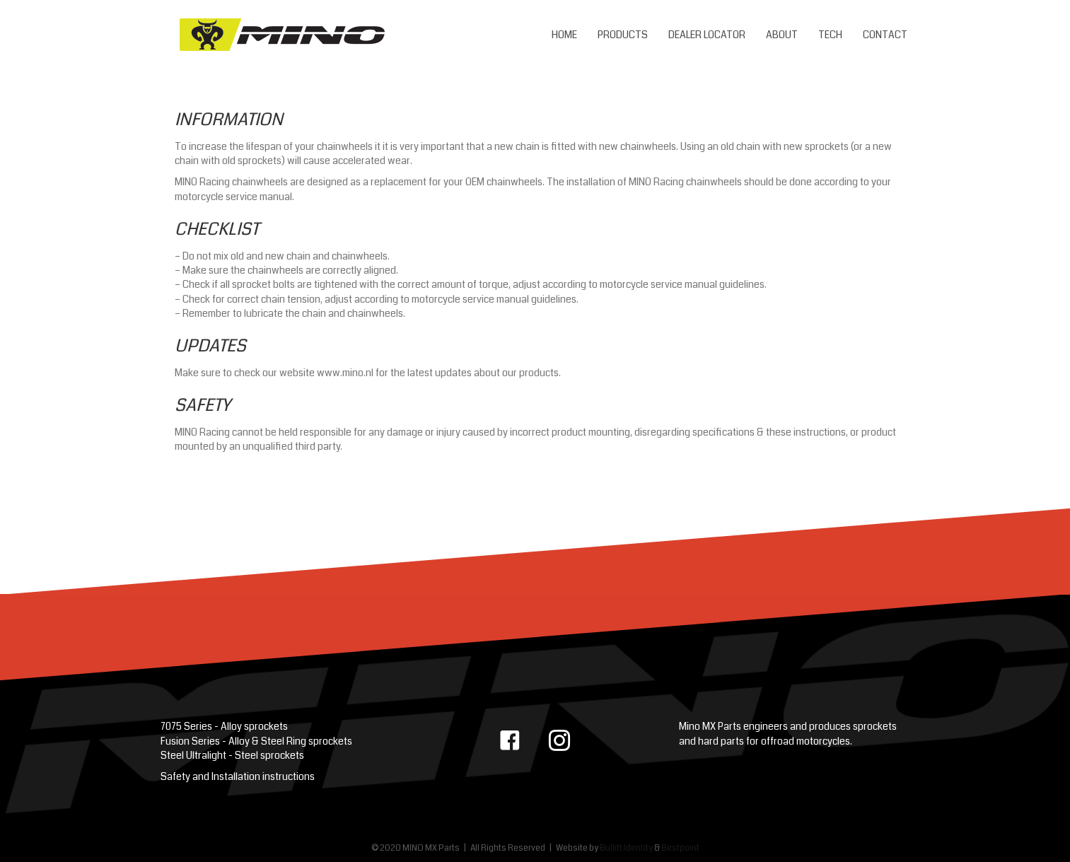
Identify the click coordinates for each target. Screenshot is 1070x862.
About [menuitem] (782, 35)
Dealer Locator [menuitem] (706, 35)
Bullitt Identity (626, 848)
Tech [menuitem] (830, 35)
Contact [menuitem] (885, 35)
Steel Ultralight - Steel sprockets (232, 755)
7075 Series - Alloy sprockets (224, 726)
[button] (510, 740)
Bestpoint (680, 848)
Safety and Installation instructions (238, 776)
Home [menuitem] (564, 35)
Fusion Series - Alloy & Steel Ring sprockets (256, 741)
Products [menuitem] (623, 35)
